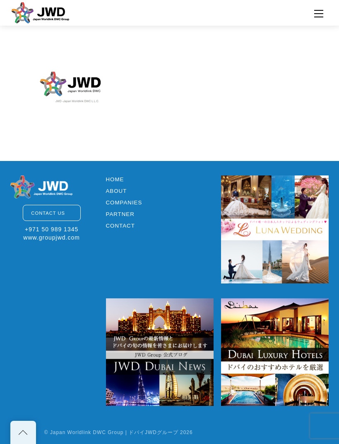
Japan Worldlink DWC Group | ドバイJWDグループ (114, 432)
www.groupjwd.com (51, 237)
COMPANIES (124, 202)
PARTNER (120, 214)
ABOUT (116, 191)
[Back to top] (23, 432)
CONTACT (120, 226)
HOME (115, 179)
